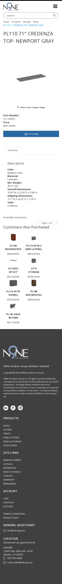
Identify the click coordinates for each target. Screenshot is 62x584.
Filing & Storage (12, 441)
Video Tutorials (12, 471)
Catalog (8, 463)
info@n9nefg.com (16, 530)
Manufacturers (12, 460)
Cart (5, 498)
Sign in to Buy (31, 133)
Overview (13, 150)
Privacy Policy (11, 517)
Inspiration (9, 467)
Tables (7, 433)
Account (8, 506)
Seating (7, 429)
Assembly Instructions (15, 217)
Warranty (8, 479)
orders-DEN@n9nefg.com (20, 562)
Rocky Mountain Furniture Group (19, 6)
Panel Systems (11, 437)
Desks (6, 425)
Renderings (9, 483)
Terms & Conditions (14, 513)
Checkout (8, 502)
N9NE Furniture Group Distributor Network (26, 366)
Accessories (10, 445)
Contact (8, 475)
